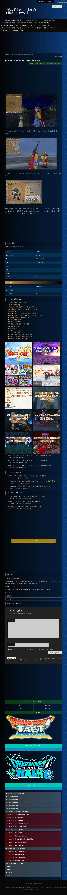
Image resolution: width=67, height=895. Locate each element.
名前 (10, 644)
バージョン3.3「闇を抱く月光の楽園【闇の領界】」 (20, 839)
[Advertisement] (33, 44)
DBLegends (15, 30)
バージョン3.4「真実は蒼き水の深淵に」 (17, 842)
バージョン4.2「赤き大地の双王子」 (16, 817)
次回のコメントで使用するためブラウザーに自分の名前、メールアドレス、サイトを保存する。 (31, 649)
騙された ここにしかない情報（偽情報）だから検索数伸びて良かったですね (27, 589)
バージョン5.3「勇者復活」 (8, 22)
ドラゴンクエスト (10, 599)
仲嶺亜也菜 (8, 596)
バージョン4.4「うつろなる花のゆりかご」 (18, 823)
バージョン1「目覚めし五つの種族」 (37, 28)
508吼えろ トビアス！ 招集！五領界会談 (20, 334)
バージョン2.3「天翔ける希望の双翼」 (17, 857)
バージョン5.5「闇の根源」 (42, 22)
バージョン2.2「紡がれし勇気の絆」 (16, 854)
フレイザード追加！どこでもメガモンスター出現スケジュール (26, 496)
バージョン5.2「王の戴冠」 (47, 20)
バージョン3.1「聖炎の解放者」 (15, 833)
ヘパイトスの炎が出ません (13, 578)
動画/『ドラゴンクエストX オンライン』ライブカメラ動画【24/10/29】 (29, 465)
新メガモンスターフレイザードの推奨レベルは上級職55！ (25, 501)
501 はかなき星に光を (14, 319)
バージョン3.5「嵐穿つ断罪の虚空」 (16, 845)
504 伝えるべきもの (14, 326)
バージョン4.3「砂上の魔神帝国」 (15, 820)
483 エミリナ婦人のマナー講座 (17, 302)
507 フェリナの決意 (14, 332)
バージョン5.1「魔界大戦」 (30, 20)
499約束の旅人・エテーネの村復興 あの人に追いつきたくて (26, 315)
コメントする (33, 540)
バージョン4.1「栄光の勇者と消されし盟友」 (50, 63)
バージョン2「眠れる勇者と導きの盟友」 (13, 28)
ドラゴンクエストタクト (34, 745)
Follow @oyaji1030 (61, 2)
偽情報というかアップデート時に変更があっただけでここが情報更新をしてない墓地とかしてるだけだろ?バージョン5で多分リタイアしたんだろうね (33, 582)
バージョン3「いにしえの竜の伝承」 (41, 25)
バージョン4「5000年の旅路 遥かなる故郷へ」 (15, 25)
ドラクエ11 (52, 28)
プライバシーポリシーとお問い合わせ (33, 883)
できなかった (9, 592)
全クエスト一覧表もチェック (14, 246)
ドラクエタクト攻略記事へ (33, 712)
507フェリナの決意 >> (41, 277)
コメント (11, 620)
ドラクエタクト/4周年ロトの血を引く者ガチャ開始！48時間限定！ (28, 476)
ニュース (22, 30)
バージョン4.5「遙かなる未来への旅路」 (17, 827)
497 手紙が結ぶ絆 (13, 311)
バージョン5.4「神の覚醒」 (25, 22)
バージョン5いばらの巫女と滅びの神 (11, 20)
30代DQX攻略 (33, 63)
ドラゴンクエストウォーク (34, 785)
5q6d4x (7, 586)
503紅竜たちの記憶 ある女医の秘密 (18, 324)
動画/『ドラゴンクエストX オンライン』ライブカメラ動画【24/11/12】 (29, 455)
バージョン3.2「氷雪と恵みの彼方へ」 (17, 836)
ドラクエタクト (5, 30)
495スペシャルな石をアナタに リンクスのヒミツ (22, 307)
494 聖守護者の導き (14, 305)
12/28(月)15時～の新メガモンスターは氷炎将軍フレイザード (26, 506)
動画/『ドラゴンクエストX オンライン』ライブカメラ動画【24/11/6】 (29, 460)
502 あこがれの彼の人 (14, 322)
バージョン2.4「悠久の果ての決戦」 (16, 860)
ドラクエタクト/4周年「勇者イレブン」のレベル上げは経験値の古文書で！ (30, 486)
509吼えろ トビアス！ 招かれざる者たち (20, 336)
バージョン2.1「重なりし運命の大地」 (17, 851)
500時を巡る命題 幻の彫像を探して (18, 317)
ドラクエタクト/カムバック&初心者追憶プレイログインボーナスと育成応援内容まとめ (33, 481)
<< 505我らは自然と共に (12, 277)
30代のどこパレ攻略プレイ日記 (30, 889)
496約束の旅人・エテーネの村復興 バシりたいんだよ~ (24, 309)
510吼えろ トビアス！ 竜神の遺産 (18, 339)
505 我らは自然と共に (14, 328)
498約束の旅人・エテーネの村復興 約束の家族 (22, 313)
